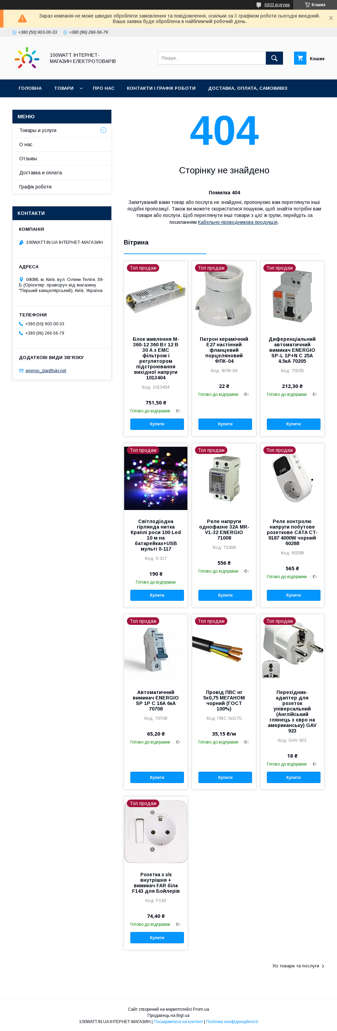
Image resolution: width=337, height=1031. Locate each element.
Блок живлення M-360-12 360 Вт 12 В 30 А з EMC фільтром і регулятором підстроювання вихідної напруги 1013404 (156, 358)
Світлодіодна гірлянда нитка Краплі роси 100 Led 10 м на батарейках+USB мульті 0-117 (156, 535)
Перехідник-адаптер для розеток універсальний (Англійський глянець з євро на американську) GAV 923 (292, 712)
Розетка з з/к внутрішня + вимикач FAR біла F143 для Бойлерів (156, 883)
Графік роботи (35, 186)
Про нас (104, 88)
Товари (64, 88)
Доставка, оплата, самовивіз (247, 88)
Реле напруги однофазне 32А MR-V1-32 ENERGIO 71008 (224, 530)
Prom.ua (201, 1009)
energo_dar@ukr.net (45, 370)
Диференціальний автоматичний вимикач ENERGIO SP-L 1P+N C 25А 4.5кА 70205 (292, 350)
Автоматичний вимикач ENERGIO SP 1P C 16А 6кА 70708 (156, 701)
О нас (25, 144)
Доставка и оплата (40, 172)
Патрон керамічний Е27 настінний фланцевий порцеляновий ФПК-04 (224, 350)
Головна (30, 88)
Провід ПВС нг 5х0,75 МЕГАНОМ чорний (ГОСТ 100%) (224, 701)
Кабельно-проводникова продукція (238, 222)
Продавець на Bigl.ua (168, 1015)
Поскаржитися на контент (178, 1021)
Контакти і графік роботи (161, 88)
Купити (157, 424)
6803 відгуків (277, 4)
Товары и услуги (37, 130)
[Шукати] (274, 58)
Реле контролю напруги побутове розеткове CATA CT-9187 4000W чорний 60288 (292, 532)
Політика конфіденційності (232, 1021)
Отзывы (28, 158)
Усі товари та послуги (295, 965)
